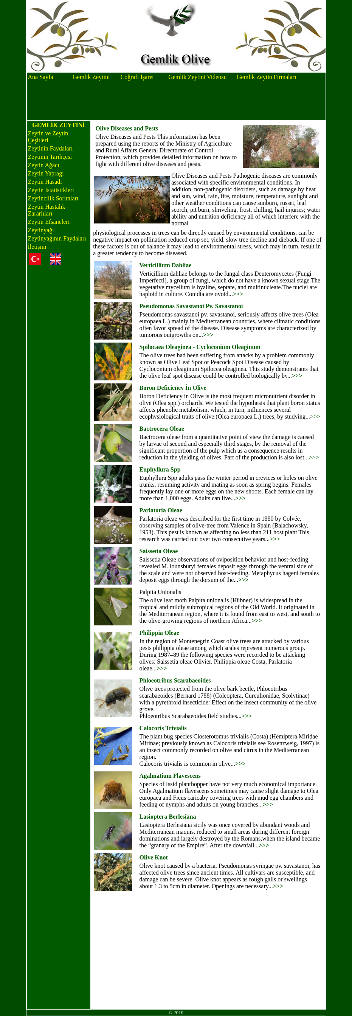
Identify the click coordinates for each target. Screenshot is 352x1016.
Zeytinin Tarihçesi (50, 157)
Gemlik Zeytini (91, 77)
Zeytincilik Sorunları (53, 198)
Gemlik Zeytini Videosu (197, 77)
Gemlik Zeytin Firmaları (266, 77)
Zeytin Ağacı (43, 165)
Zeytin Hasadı (45, 181)
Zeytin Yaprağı (46, 173)
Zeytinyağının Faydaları (57, 238)
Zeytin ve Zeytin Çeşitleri (48, 136)
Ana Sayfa (40, 77)
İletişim (37, 247)
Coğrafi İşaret (137, 77)
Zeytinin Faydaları (50, 148)
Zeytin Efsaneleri (49, 222)
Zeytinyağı (41, 230)
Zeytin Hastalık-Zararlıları (47, 210)
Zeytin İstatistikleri (51, 190)
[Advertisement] (176, 101)
